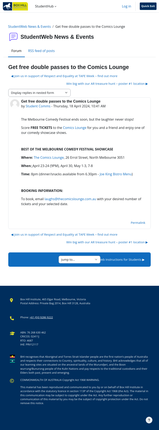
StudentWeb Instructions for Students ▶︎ (116, 259)
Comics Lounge (74, 127)
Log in (126, 6)
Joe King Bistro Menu (116, 174)
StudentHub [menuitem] (44, 6)
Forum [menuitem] (16, 50)
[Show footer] (149, 420)
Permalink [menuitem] (138, 222)
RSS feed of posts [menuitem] (41, 50)
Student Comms (38, 106)
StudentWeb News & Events (29, 26)
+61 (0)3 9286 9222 (41, 317)
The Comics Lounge (49, 157)
